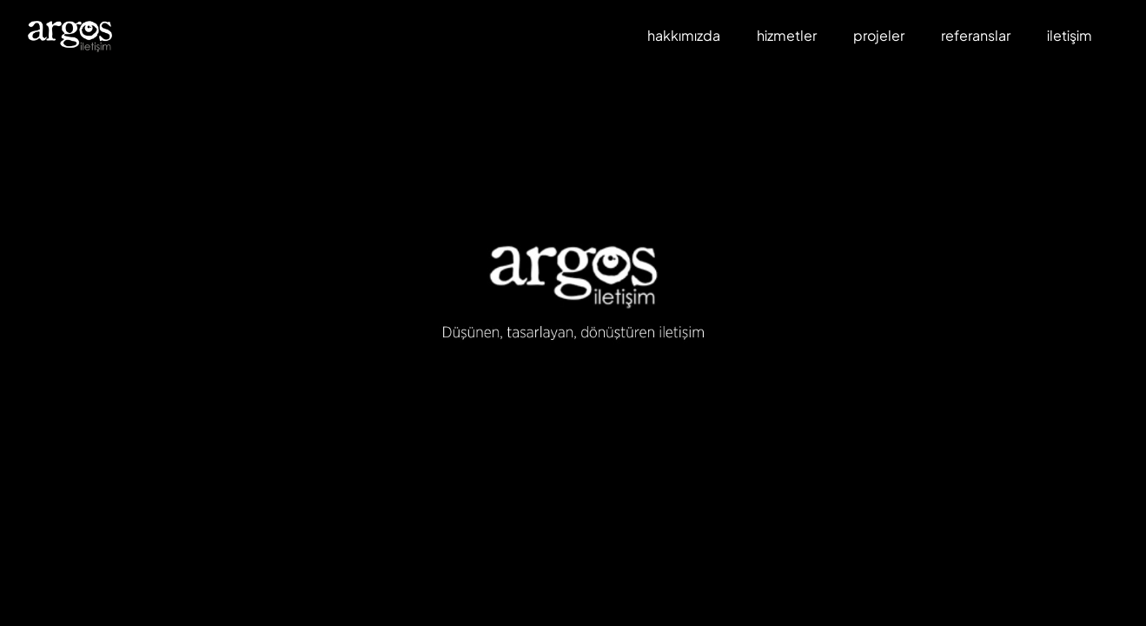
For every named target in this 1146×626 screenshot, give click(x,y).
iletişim (1069, 35)
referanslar (975, 35)
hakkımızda (683, 35)
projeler (878, 35)
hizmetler (787, 35)
